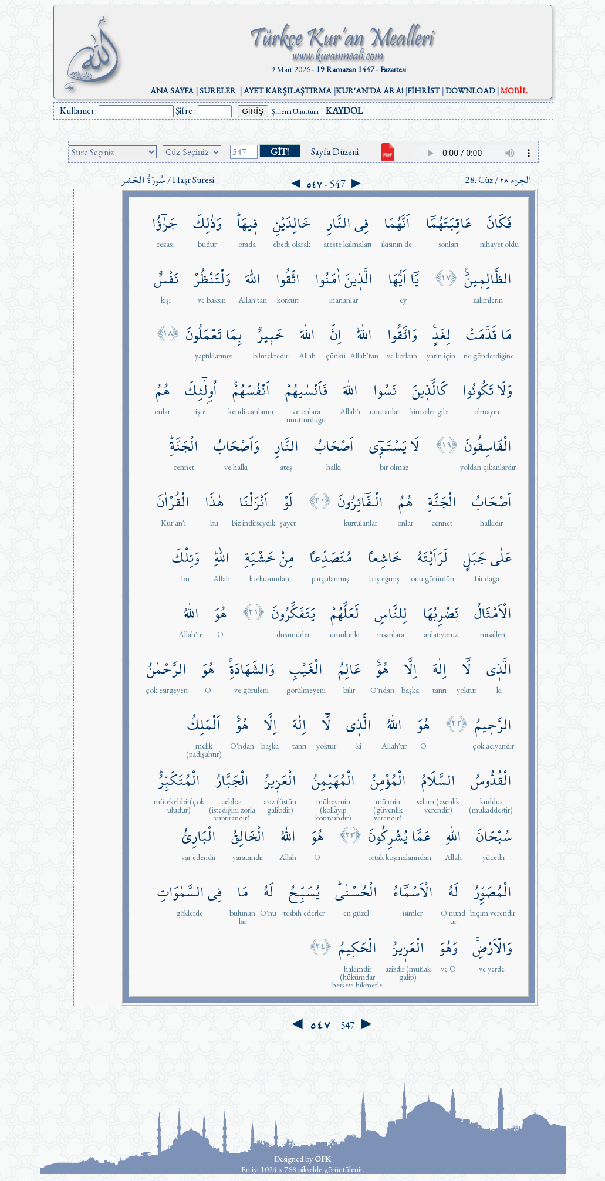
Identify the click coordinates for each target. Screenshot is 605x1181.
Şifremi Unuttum (295, 111)
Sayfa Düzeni (335, 151)
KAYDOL (344, 110)
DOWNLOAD (470, 90)
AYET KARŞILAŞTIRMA (288, 90)
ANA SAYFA (172, 90)
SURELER (218, 90)
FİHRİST (423, 90)
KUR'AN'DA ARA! (369, 90)
